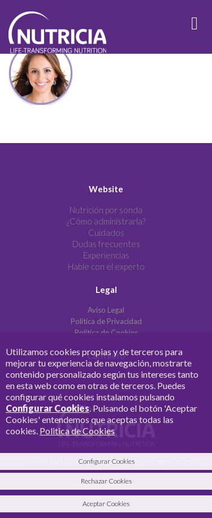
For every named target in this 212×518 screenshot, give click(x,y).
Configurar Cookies (47, 408)
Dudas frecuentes (106, 244)
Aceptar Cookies (106, 503)
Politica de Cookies (77, 430)
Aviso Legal (106, 309)
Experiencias (106, 255)
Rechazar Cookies (106, 481)
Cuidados (106, 232)
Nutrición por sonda (106, 210)
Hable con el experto (106, 266)
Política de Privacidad (106, 321)
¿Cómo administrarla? (106, 221)
